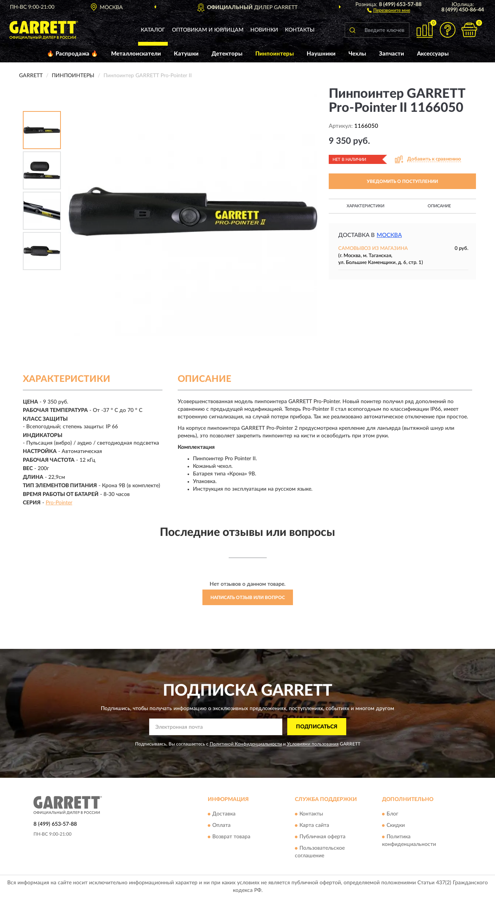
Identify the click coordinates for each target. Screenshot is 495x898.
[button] (388, 10)
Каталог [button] (153, 30)
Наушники (321, 54)
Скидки (396, 825)
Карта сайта (314, 825)
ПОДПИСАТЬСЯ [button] (316, 727)
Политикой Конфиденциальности (246, 744)
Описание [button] (439, 206)
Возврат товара (231, 837)
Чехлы (357, 54)
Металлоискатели (136, 54)
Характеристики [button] (365, 206)
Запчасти (391, 54)
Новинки (264, 30)
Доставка (224, 814)
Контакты (300, 30)
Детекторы (227, 54)
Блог (392, 814)
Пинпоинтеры (274, 54)
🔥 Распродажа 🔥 (72, 54)
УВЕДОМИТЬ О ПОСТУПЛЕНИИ (402, 181)
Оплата (221, 825)
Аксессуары (433, 54)
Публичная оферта (322, 837)
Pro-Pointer (59, 502)
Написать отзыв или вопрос (247, 597)
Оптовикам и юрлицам (208, 30)
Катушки (186, 54)
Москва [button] (389, 235)
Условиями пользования (313, 744)
